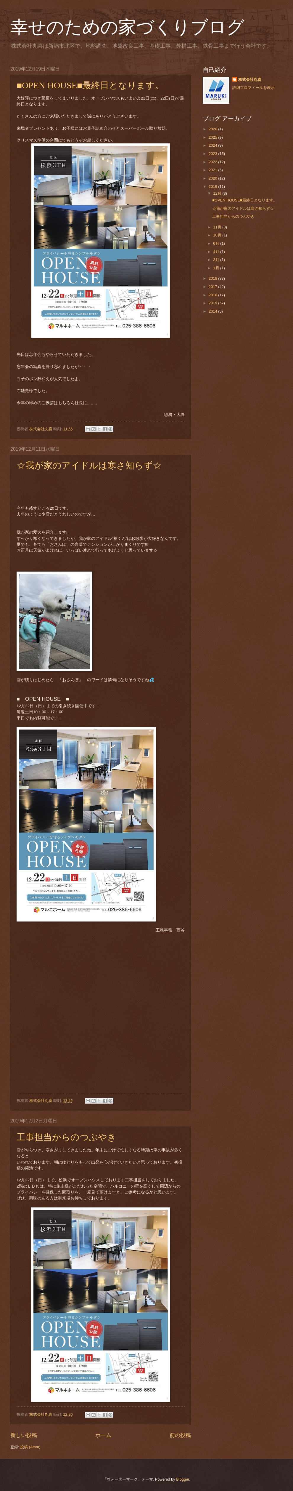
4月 (216, 251)
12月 (217, 193)
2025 (213, 137)
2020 (213, 178)
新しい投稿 (23, 1435)
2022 (213, 162)
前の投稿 (180, 1435)
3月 (216, 259)
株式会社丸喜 (249, 79)
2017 (213, 286)
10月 (217, 235)
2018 (213, 278)
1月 (216, 268)
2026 (213, 129)
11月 (217, 227)
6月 (216, 243)
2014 (213, 311)
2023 (213, 153)
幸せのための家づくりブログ (127, 27)
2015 (213, 303)
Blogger (182, 1479)
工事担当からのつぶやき (66, 1137)
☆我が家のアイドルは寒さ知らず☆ (89, 465)
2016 (213, 295)
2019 (213, 186)
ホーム (103, 1435)
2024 (213, 145)
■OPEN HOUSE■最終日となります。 (90, 85)
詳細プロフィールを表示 (253, 87)
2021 (213, 170)
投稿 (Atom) (30, 1447)
